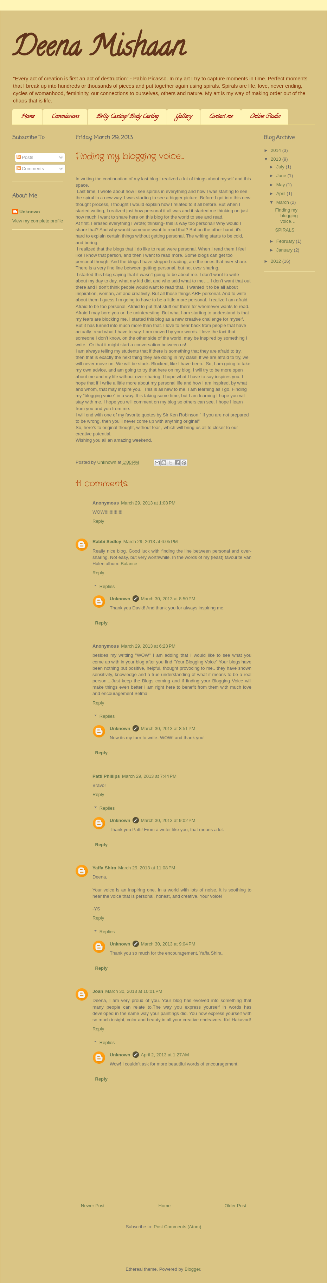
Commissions (65, 117)
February (286, 241)
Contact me (220, 117)
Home (27, 117)
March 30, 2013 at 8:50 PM (168, 598)
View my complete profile (37, 220)
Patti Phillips (106, 776)
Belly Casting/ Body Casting (127, 117)
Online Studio (265, 117)
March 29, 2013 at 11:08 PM (146, 867)
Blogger (192, 1269)
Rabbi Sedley (106, 541)
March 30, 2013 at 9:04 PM (168, 944)
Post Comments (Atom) (177, 1226)
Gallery (183, 117)
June (282, 175)
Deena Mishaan (98, 49)
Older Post (235, 1205)
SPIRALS (284, 230)
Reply (98, 521)
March (283, 202)
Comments (30, 168)
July (281, 166)
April (281, 193)
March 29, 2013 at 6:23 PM (148, 646)
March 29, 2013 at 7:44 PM (149, 776)
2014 (276, 150)
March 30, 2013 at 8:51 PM (168, 728)
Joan (97, 991)
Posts (25, 157)
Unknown (120, 598)
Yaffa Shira (104, 867)
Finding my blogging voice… (286, 215)
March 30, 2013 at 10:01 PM (133, 991)
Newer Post (92, 1205)
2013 (276, 159)
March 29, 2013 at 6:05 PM (150, 541)
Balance (129, 563)
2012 (276, 261)
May (281, 184)
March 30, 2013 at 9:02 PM (168, 820)
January (285, 250)
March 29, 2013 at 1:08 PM (148, 503)
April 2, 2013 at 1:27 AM (165, 1054)
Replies (107, 586)
